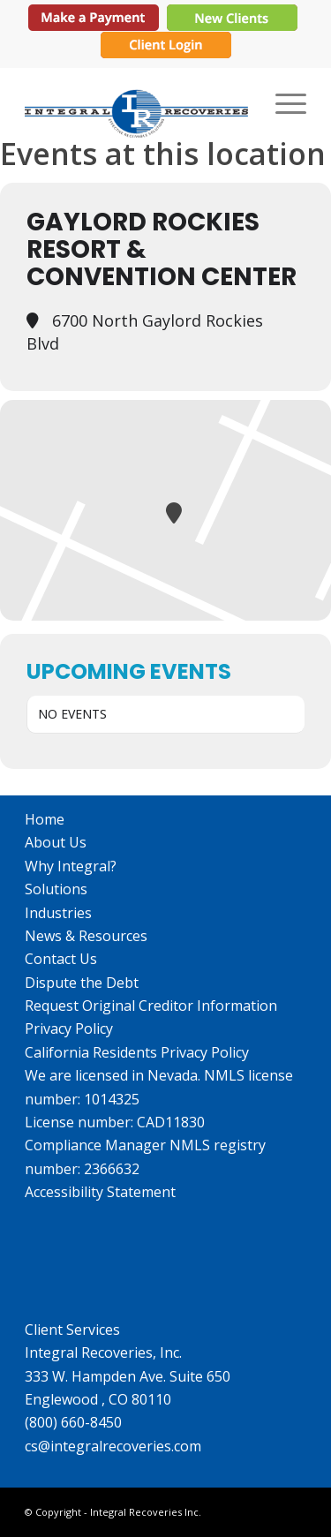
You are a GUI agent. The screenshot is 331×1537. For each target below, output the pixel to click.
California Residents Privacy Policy (137, 1052)
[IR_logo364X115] (137, 102)
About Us (56, 842)
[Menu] (282, 102)
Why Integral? (71, 866)
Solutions (56, 889)
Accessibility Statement (100, 1192)
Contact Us (61, 958)
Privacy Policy (69, 1028)
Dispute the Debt (82, 982)
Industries (58, 913)
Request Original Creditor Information (151, 1005)
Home (44, 819)
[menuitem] (282, 102)
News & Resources (86, 936)
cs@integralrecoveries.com (113, 1446)
